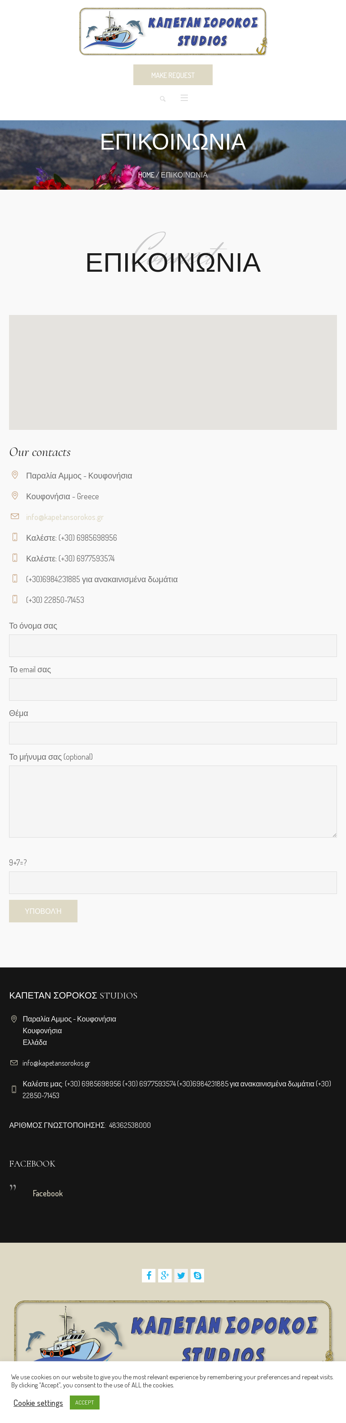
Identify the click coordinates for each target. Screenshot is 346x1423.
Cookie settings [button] (38, 1403)
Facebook (48, 1193)
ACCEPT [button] (84, 1402)
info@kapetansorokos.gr (65, 517)
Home (146, 174)
